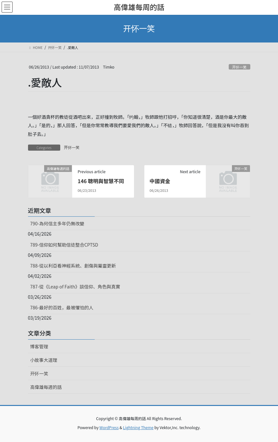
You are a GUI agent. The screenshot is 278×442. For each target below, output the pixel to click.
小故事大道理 (43, 360)
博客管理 (39, 346)
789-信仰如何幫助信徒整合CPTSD (64, 244)
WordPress (109, 427)
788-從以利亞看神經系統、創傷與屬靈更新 (73, 265)
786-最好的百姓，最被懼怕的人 (61, 307)
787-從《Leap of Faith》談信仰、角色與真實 (75, 286)
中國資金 (159, 181)
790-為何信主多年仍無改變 (57, 223)
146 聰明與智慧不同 (101, 181)
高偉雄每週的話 (46, 387)
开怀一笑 (239, 67)
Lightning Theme (138, 427)
